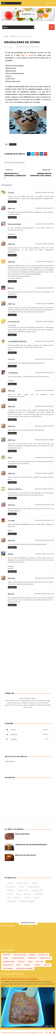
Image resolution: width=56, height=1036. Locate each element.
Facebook (26, 739)
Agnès (10, 209)
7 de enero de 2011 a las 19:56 (44, 224)
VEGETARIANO (11, 902)
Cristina (11, 193)
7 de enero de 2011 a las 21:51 (44, 262)
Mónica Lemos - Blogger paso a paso (31, 1033)
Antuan (10, 555)
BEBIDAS (34, 884)
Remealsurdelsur (14, 225)
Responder (12, 202)
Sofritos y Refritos (15, 490)
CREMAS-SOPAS (23, 891)
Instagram (26, 735)
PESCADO (17, 898)
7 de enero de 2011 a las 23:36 (44, 304)
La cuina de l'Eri (14, 322)
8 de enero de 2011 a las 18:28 (44, 440)
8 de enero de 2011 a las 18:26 (44, 391)
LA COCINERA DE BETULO (17, 342)
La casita (11, 521)
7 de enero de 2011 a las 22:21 (44, 288)
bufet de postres (27, 56)
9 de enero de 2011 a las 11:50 (44, 521)
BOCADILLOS (10, 887)
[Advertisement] (28, 666)
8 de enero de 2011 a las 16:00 (44, 342)
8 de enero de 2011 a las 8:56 (45, 322)
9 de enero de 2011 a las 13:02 (44, 541)
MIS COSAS (27, 895)
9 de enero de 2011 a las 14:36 (44, 578)
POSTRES (12, 37)
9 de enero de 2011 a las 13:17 (44, 554)
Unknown (11, 262)
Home (6, 37)
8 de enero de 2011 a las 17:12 (44, 360)
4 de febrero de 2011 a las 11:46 (44, 594)
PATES (8, 898)
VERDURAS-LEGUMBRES (26, 902)
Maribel (11, 289)
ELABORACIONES (36, 891)
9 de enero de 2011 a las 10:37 (44, 474)
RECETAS (36, 898)
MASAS (18, 895)
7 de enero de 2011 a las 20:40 (44, 244)
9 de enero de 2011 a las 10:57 (44, 489)
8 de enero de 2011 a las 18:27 (44, 406)
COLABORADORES (33, 887)
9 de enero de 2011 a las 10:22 (44, 458)
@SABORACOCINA (28, 923)
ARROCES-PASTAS (22, 884)
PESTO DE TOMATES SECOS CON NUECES (19, 979)
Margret (11, 594)
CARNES (21, 887)
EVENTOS (9, 895)
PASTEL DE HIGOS (22, 835)
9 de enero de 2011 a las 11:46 (44, 505)
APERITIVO (9, 884)
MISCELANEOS (39, 895)
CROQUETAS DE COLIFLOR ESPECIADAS (31, 845)
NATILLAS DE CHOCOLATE (25, 856)
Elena (10, 458)
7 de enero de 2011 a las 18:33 (44, 193)
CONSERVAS (10, 891)
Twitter (26, 730)
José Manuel (13, 373)
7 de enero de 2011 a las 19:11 (44, 209)
